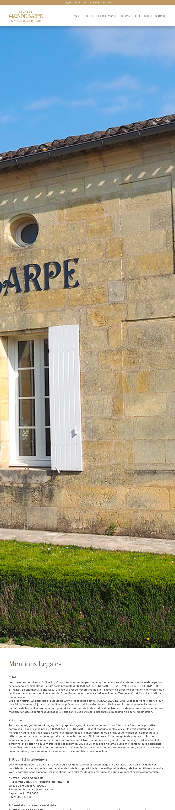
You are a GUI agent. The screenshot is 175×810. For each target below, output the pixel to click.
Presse (138, 16)
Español (97, 3)
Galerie (148, 16)
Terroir (101, 16)
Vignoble (113, 16)
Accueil (78, 16)
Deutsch (87, 3)
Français (67, 3)
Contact (160, 16)
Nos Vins (126, 16)
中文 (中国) (107, 3)
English (77, 3)
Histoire (90, 16)
